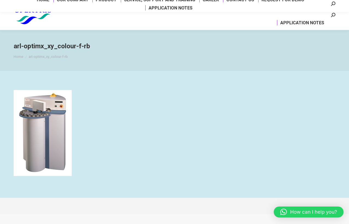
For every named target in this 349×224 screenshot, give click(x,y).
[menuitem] (62, 17)
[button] (309, 212)
